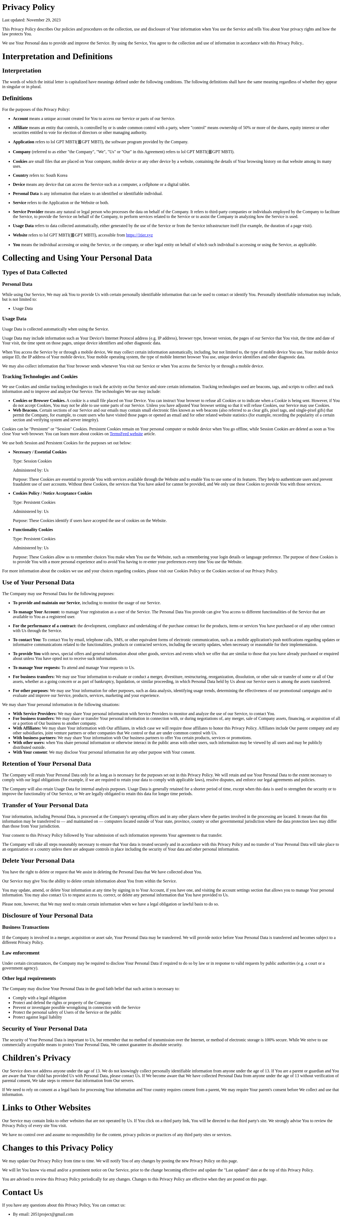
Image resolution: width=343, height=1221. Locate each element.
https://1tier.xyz (139, 235)
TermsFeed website (126, 433)
